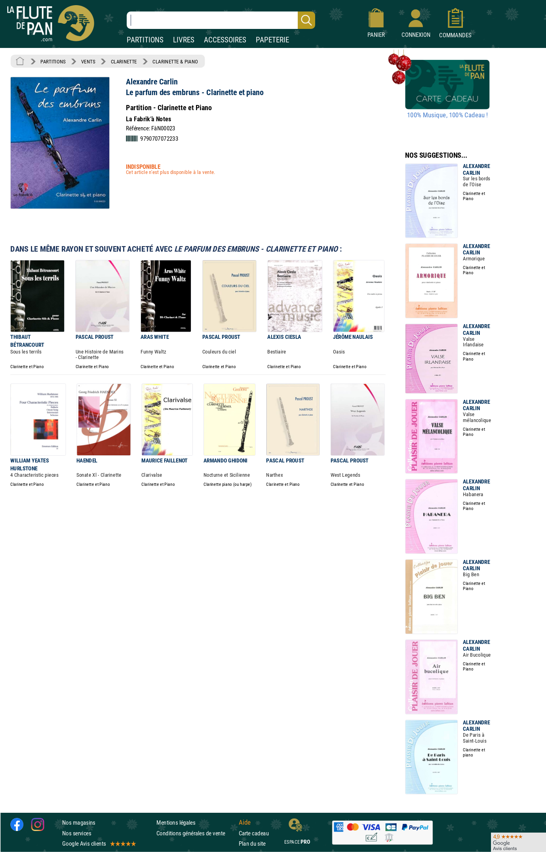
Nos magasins (78, 823)
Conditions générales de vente (195, 833)
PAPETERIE (272, 39)
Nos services (76, 833)
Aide (245, 823)
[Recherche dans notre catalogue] (221, 20)
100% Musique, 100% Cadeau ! (447, 115)
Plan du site (252, 843)
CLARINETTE (124, 61)
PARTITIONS (145, 39)
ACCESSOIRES (225, 39)
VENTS (88, 61)
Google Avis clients (98, 843)
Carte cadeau (254, 833)
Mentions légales (175, 823)
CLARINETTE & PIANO (175, 61)
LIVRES (183, 39)
